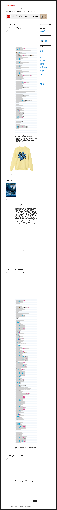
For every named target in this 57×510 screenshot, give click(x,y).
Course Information (12, 11)
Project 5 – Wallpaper (14, 28)
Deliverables (19, 11)
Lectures (35, 11)
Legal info (41, 89)
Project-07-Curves (42, 70)
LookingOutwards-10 (42, 64)
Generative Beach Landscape (43, 30)
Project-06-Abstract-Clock (43, 69)
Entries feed (41, 82)
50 (10, 500)
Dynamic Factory (42, 31)
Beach (41, 32)
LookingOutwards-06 (42, 61)
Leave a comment (8, 36)
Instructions (24, 11)
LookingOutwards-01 (42, 57)
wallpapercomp (17, 274)
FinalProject (41, 56)
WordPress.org (42, 84)
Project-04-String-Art (42, 68)
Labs (31, 11)
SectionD (7, 35)
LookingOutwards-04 (42, 59)
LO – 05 (9, 181)
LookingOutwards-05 (14, 456)
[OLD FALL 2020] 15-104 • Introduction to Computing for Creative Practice (26, 7)
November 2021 (42, 48)
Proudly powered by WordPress (28, 506)
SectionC (41, 75)
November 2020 (42, 49)
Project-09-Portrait (42, 71)
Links (28, 11)
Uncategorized (42, 76)
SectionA (41, 73)
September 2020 (42, 51)
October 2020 (41, 50)
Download (16, 275)
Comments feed (42, 83)
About (7, 11)
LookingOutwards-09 (42, 63)
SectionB (41, 74)
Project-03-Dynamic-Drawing (43, 67)
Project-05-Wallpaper (14, 269)
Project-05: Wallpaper (44, 40)
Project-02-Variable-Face (43, 66)
